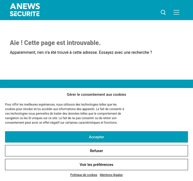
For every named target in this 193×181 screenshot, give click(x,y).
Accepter (96, 137)
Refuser (96, 151)
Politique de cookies (83, 175)
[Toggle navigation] (176, 12)
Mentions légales (111, 175)
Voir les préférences (96, 164)
